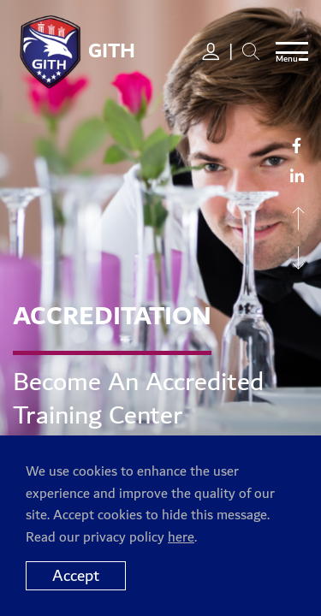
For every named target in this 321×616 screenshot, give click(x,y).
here (181, 537)
